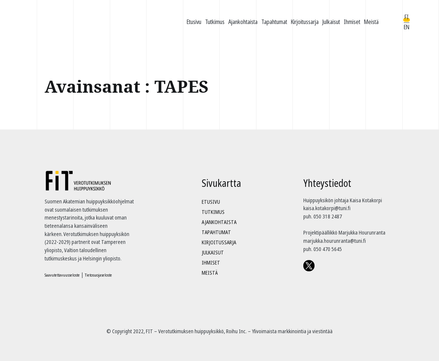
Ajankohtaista (243, 22)
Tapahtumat (274, 22)
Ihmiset (352, 22)
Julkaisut (331, 22)
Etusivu (194, 22)
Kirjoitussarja (305, 22)
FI (407, 17)
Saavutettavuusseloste (62, 275)
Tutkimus (215, 22)
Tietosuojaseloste (98, 275)
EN (406, 27)
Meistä (371, 22)
